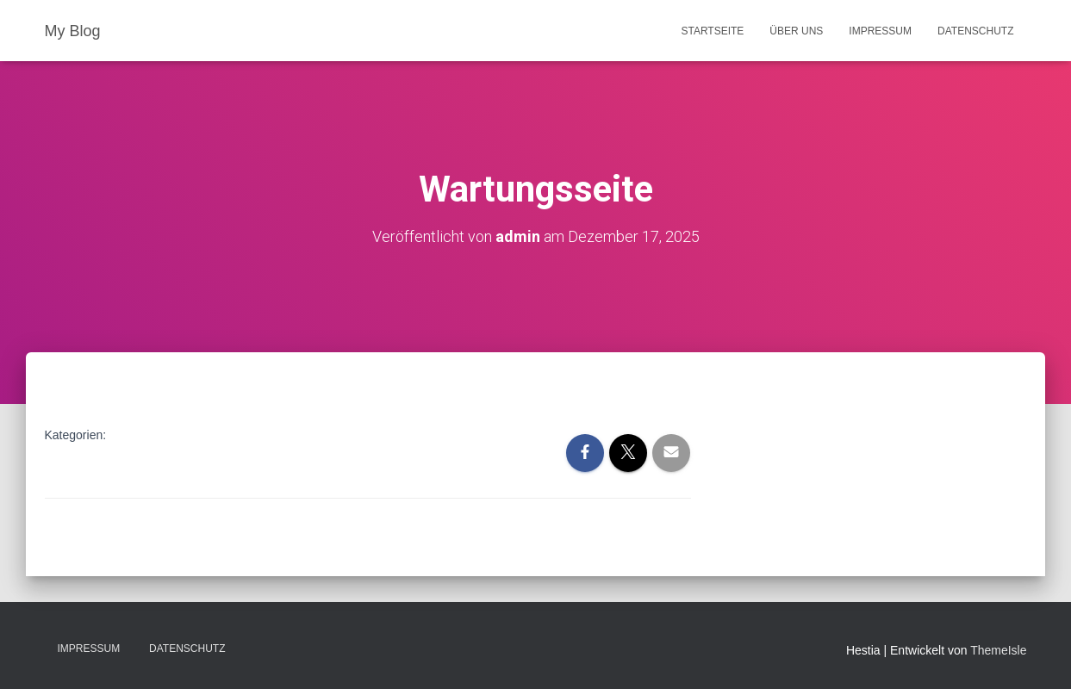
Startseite (712, 31)
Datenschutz (975, 31)
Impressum (880, 31)
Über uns (796, 31)
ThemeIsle (998, 650)
